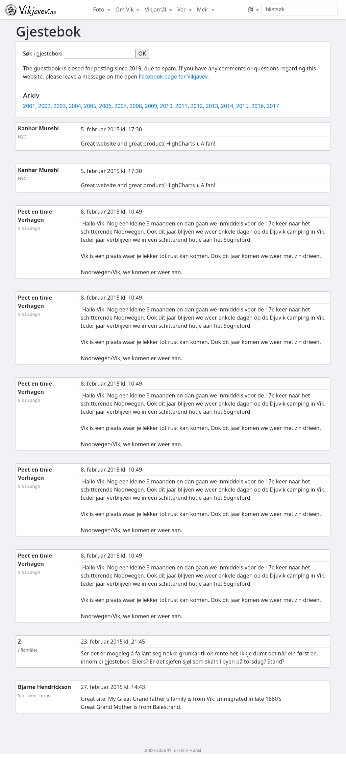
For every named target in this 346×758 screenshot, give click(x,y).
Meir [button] (203, 9)
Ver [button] (182, 9)
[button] (254, 9)
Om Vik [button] (125, 9)
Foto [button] (99, 9)
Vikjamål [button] (156, 9)
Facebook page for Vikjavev (173, 76)
